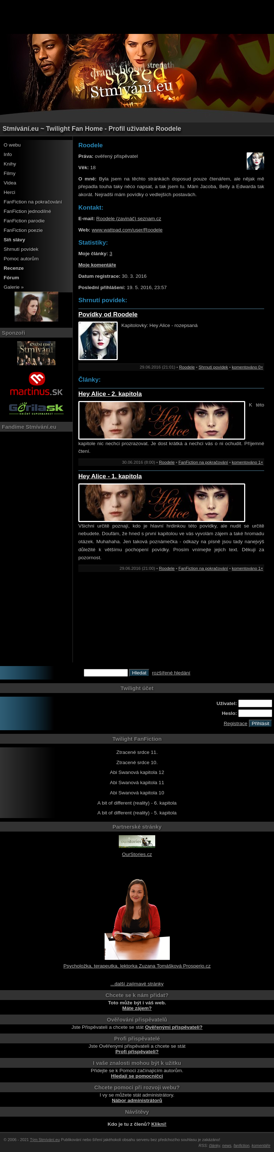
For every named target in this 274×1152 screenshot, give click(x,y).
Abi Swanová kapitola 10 (137, 792)
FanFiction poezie (23, 230)
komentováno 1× (247, 462)
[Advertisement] (137, 16)
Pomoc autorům (21, 258)
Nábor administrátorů (137, 1100)
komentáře (261, 1145)
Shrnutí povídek (21, 249)
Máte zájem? (137, 1008)
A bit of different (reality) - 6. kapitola (136, 803)
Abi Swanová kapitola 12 (137, 772)
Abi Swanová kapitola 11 (137, 782)
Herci (9, 192)
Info (8, 154)
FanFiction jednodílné (27, 211)
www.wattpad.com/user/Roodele (127, 230)
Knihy (10, 164)
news (226, 1145)
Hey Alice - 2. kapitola (110, 393)
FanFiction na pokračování (33, 202)
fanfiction (242, 1145)
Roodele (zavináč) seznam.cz (128, 218)
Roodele (187, 367)
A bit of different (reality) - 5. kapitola (136, 813)
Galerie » (14, 287)
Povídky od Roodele (107, 314)
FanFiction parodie (24, 220)
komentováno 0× (247, 367)
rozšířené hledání (171, 673)
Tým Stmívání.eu (45, 1139)
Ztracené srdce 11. (136, 752)
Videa (10, 183)
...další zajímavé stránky (137, 983)
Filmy (9, 173)
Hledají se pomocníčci (137, 1076)
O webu (12, 145)
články (214, 1145)
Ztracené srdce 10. (136, 762)
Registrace (235, 723)
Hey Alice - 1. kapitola (110, 476)
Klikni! (159, 1124)
